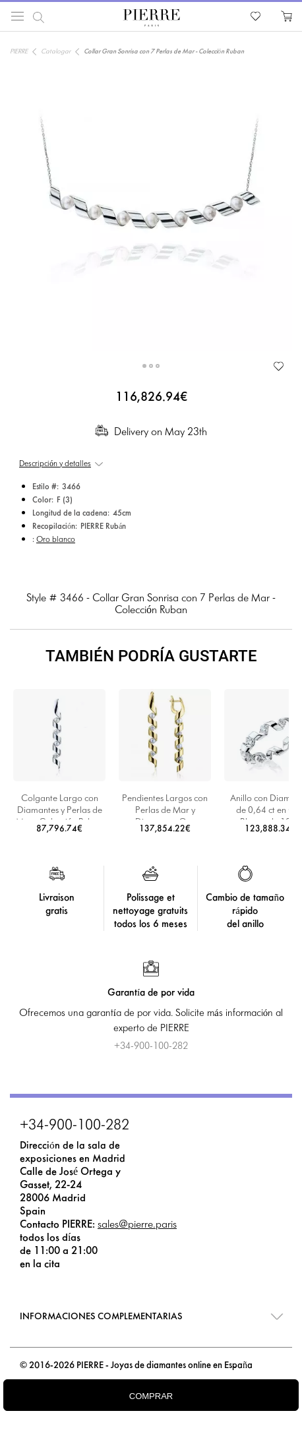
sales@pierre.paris (137, 1225)
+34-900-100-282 (74, 1126)
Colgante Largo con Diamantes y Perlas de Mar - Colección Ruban (59, 807)
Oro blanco (55, 540)
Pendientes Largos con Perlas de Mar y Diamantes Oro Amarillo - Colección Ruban (165, 807)
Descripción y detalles (55, 464)
